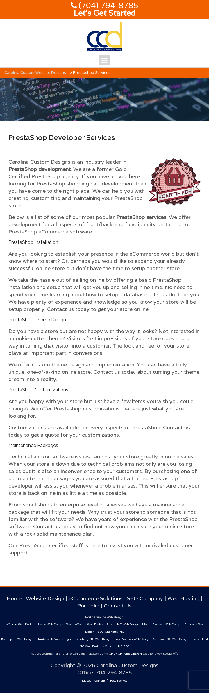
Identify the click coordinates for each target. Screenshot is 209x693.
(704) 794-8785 (107, 5)
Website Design (45, 598)
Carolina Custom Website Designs (35, 72)
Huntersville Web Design (54, 639)
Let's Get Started (105, 13)
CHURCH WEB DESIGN (125, 653)
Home (14, 598)
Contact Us (118, 605)
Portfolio (88, 605)
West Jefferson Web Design (85, 624)
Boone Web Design (50, 624)
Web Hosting (183, 598)
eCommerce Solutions (96, 598)
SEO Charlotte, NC (111, 632)
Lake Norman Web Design (132, 639)
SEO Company (145, 598)
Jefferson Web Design (20, 624)
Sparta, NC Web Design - (124, 624)
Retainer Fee (118, 681)
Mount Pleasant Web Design (161, 624)
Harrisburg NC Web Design (93, 639)
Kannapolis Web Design (17, 639)
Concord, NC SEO (117, 646)
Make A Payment (93, 681)
